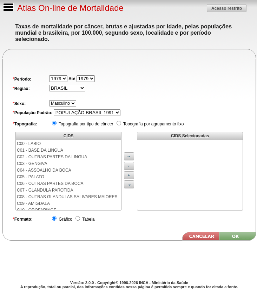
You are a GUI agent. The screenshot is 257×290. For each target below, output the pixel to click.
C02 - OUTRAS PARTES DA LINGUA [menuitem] (52, 156)
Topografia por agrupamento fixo (153, 124)
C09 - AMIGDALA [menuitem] (33, 203)
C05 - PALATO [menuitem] (30, 176)
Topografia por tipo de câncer (85, 124)
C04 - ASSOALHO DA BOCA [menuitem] (44, 170)
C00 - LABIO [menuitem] (29, 143)
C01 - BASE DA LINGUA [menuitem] (40, 150)
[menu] (68, 175)
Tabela (87, 219)
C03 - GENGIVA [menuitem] (32, 163)
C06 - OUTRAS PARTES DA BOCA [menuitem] (50, 183)
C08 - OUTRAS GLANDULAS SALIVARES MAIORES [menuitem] (67, 196)
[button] (226, 8)
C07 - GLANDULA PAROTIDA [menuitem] (45, 190)
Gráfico (65, 219)
